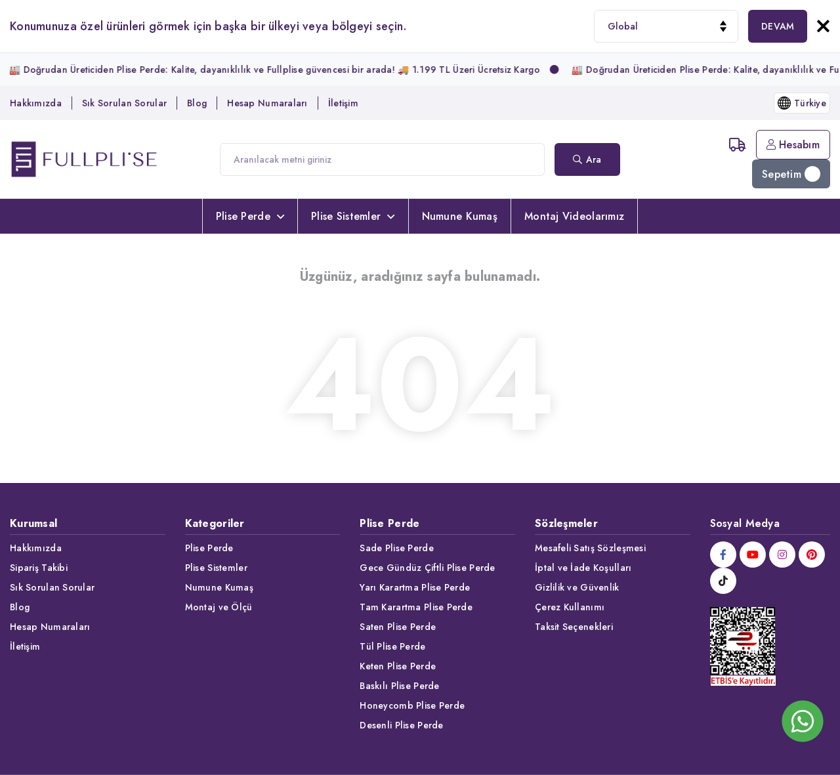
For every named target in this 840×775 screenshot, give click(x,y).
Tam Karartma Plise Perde (416, 607)
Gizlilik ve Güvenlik (577, 587)
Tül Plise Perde (392, 646)
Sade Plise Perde (396, 548)
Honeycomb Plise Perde (412, 705)
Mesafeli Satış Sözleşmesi (590, 548)
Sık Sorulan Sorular (124, 103)
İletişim (343, 103)
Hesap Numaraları (267, 103)
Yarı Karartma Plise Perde (415, 587)
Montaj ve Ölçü (219, 607)
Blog (197, 103)
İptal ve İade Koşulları (583, 567)
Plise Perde (250, 216)
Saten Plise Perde (398, 626)
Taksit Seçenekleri (574, 626)
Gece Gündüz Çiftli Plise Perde (427, 567)
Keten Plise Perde (398, 666)
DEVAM (777, 26)
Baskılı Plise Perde (399, 685)
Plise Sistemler (352, 216)
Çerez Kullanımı (569, 607)
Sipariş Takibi (39, 567)
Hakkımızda (36, 103)
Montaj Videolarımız (574, 216)
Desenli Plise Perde (401, 725)
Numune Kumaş (459, 216)
